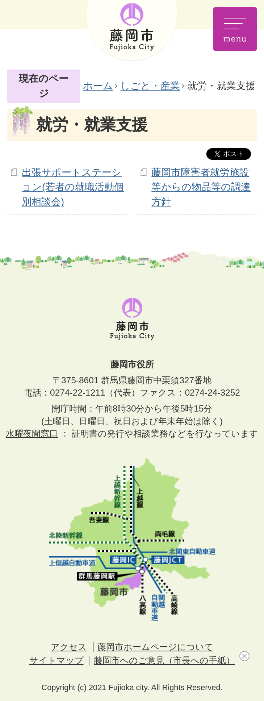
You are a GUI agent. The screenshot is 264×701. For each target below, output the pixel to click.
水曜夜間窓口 (32, 433)
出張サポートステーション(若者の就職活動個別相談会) (73, 187)
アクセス (69, 647)
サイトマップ (56, 660)
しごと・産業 (150, 85)
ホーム (98, 85)
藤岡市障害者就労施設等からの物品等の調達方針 (201, 187)
